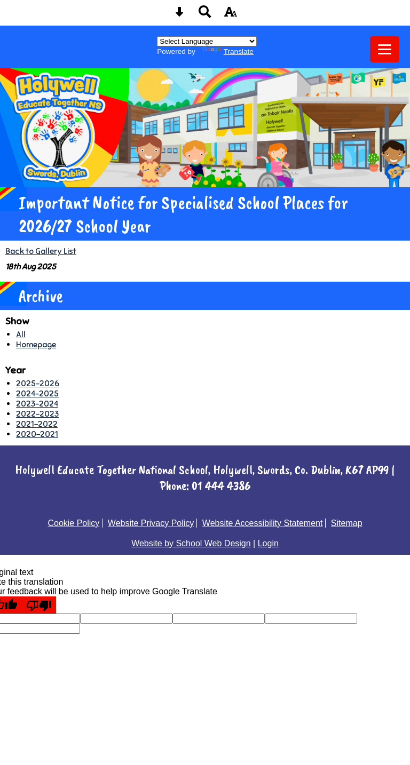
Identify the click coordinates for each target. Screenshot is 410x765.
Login (268, 543)
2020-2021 (37, 434)
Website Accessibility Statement (262, 523)
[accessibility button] (230, 15)
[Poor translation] (39, 604)
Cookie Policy (73, 523)
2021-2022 (37, 424)
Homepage (36, 344)
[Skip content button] (179, 15)
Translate (228, 51)
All (21, 334)
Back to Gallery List (40, 251)
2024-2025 (37, 393)
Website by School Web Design (191, 543)
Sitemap (346, 523)
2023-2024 (37, 404)
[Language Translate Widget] (207, 41)
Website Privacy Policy (151, 523)
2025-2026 (37, 383)
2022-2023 (37, 414)
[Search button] (205, 15)
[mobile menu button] (384, 49)
